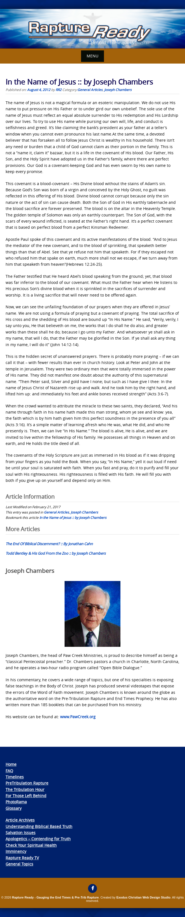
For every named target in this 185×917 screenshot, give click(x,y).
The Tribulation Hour (25, 789)
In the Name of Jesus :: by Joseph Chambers (72, 517)
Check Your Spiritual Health (31, 845)
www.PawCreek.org (78, 716)
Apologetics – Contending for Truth (38, 838)
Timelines (15, 777)
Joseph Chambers (118, 89)
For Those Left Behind (26, 795)
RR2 (58, 89)
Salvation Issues (20, 832)
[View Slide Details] (92, 29)
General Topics (19, 864)
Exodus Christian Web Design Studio (143, 897)
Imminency (16, 851)
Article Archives (20, 820)
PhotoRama (16, 801)
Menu (92, 56)
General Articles (90, 89)
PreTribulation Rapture (27, 783)
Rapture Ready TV (22, 857)
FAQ (9, 770)
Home (11, 764)
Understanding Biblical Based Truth (39, 826)
